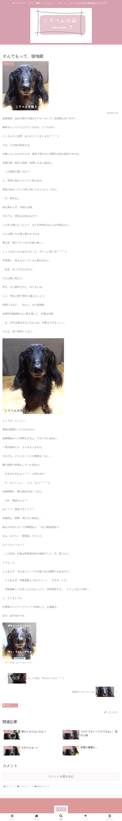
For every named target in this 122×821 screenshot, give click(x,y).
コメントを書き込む (61, 776)
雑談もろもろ (10, 705)
